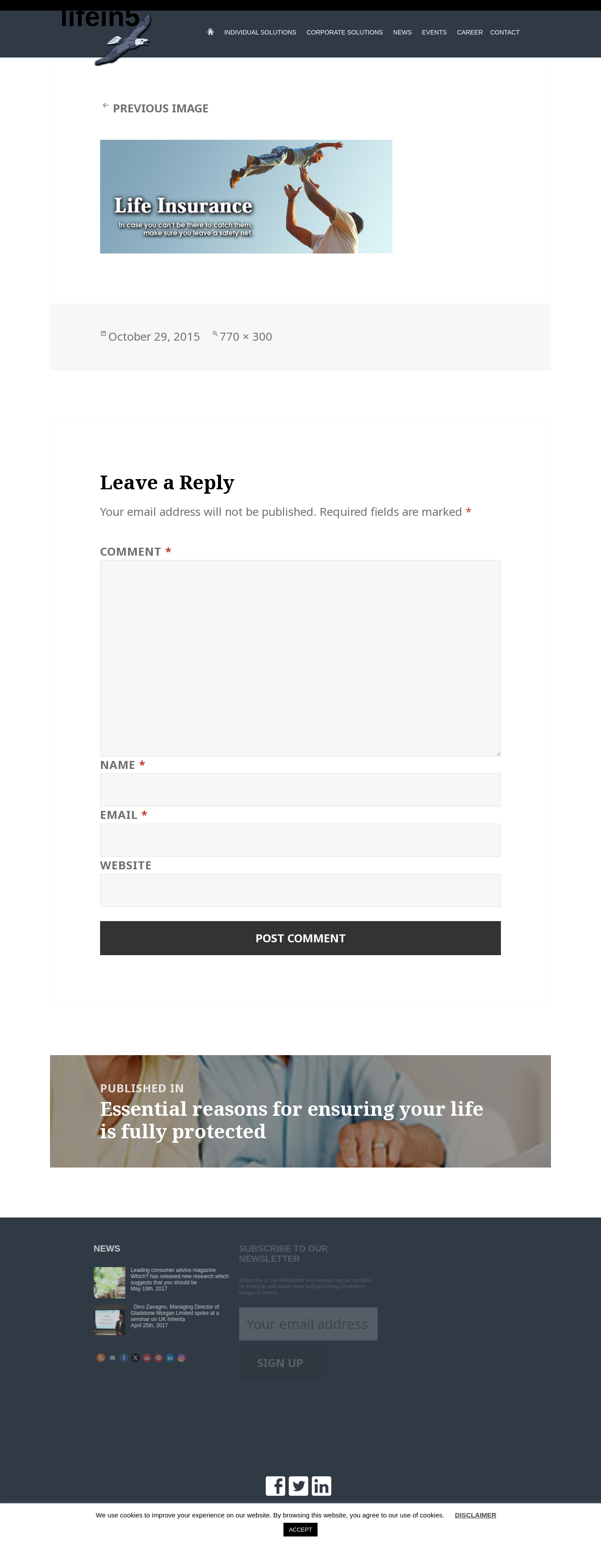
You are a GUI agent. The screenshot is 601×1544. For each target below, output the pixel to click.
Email (124, 814)
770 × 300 (246, 336)
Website (126, 865)
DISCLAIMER (475, 1515)
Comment (136, 551)
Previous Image (161, 108)
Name (123, 764)
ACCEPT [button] (300, 1529)
